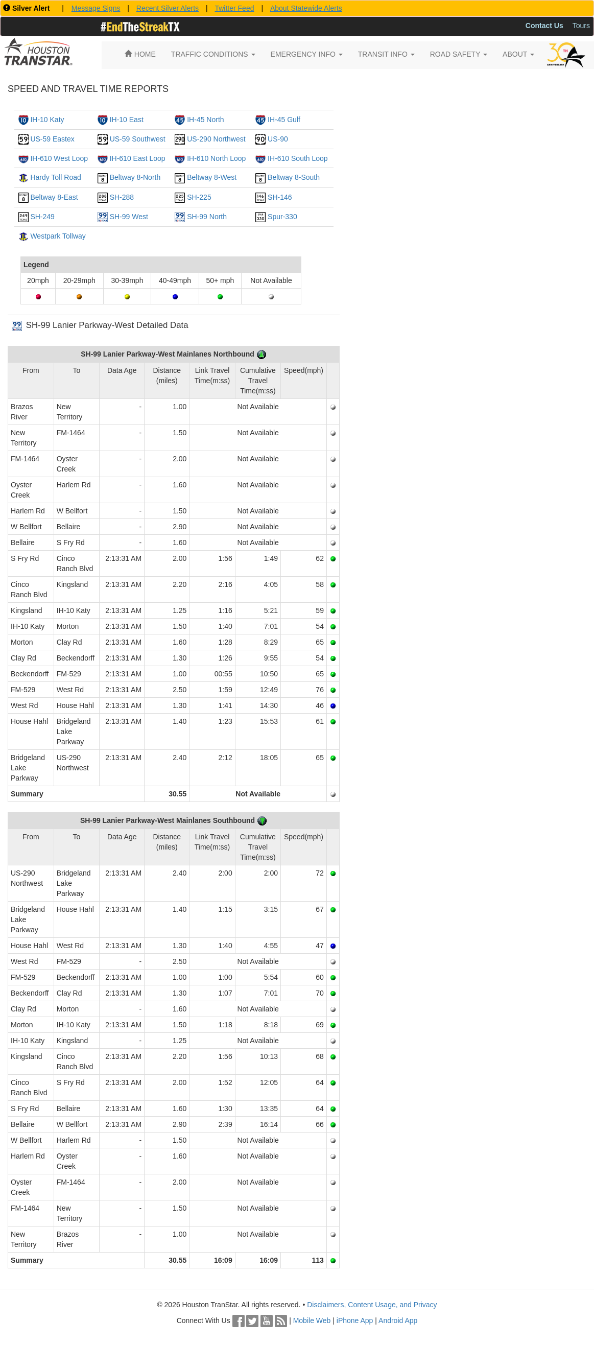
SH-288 (122, 197)
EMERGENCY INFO (307, 54)
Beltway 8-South (294, 177)
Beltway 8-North (135, 177)
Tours (581, 25)
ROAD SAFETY (458, 54)
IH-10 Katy (47, 119)
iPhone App (355, 1320)
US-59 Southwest (137, 139)
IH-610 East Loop (137, 158)
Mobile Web (312, 1320)
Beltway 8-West (211, 177)
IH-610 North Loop (216, 158)
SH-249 (42, 217)
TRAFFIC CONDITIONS (213, 54)
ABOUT (518, 54)
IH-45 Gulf (284, 119)
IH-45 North (205, 119)
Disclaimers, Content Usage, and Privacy (372, 1305)
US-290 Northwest (216, 139)
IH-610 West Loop (59, 158)
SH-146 (280, 197)
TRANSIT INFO (386, 54)
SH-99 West (129, 217)
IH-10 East (127, 119)
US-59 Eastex (52, 139)
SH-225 (199, 197)
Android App (397, 1320)
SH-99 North (207, 217)
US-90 (278, 139)
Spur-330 (282, 217)
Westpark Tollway (57, 236)
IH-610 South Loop (298, 158)
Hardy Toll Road (55, 177)
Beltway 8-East (54, 197)
